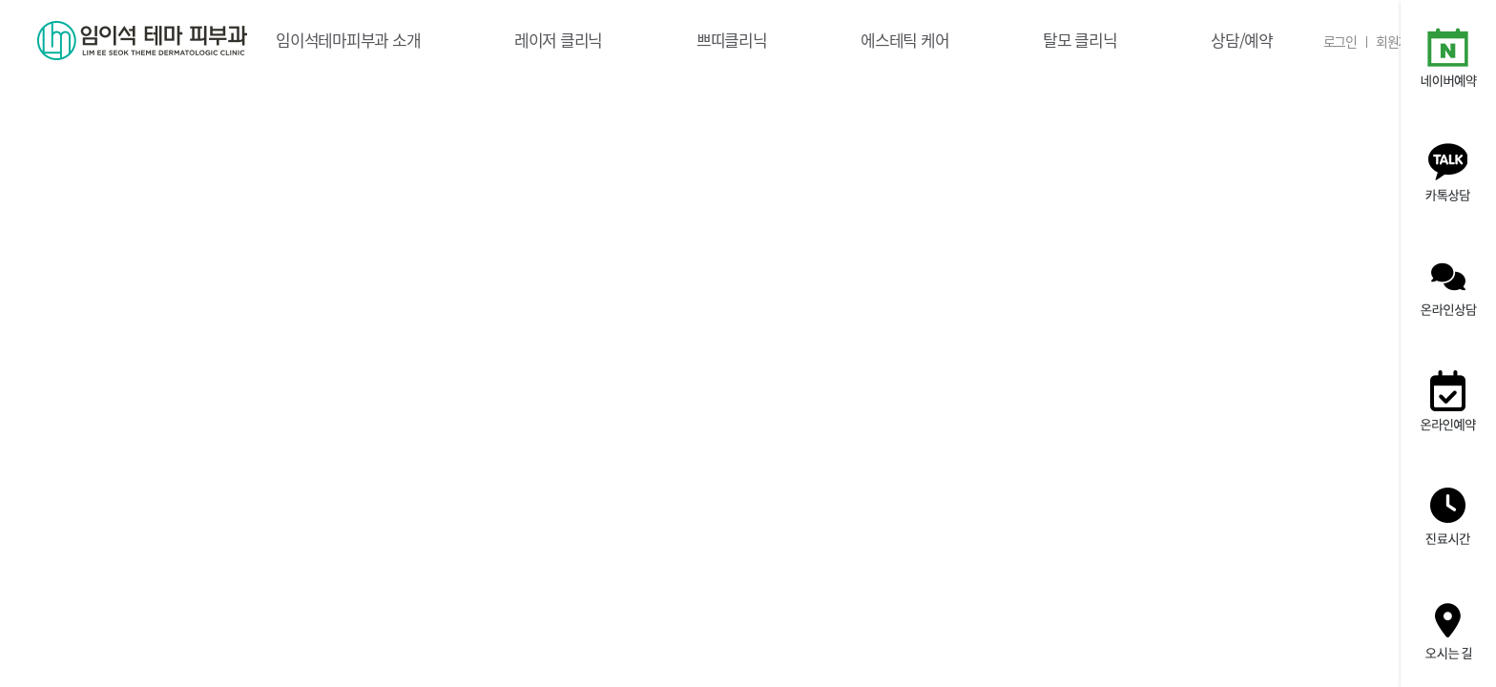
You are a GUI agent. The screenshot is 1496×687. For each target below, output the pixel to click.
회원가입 (1398, 41)
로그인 (1340, 41)
